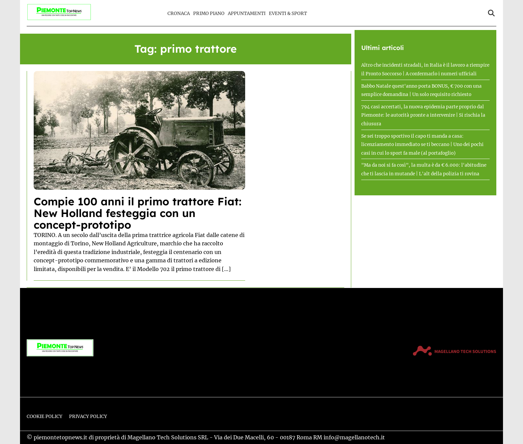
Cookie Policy (44, 416)
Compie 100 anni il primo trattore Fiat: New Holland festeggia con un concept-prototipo (137, 213)
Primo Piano (208, 13)
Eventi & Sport (288, 13)
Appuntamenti (247, 13)
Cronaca (178, 13)
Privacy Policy (88, 416)
